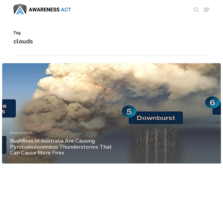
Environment (21, 136)
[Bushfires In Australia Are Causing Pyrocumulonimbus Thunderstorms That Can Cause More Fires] (111, 117)
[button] (207, 9)
